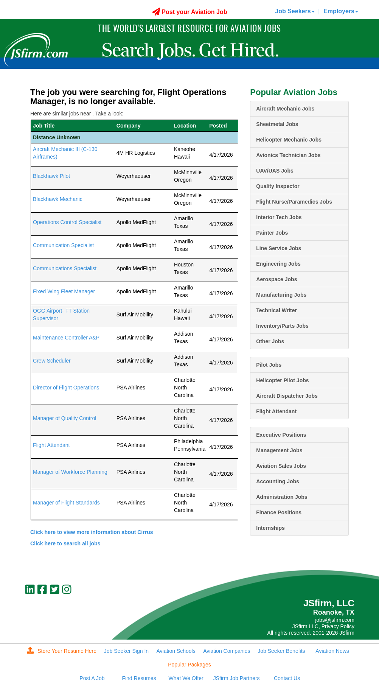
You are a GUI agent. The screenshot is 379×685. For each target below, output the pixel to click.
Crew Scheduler (52, 361)
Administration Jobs (281, 497)
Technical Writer (276, 310)
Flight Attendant (51, 445)
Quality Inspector (277, 186)
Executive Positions (281, 435)
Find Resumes (139, 678)
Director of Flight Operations (66, 388)
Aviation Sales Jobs (281, 466)
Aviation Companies (226, 651)
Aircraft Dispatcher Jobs (287, 396)
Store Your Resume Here (61, 651)
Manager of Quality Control (64, 418)
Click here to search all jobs (65, 543)
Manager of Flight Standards (66, 503)
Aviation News (332, 651)
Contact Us (287, 678)
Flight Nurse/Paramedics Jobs (294, 202)
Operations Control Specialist (67, 222)
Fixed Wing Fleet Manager (64, 291)
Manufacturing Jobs (281, 295)
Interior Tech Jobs (278, 217)
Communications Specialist (64, 268)
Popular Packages (189, 665)
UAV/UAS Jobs (275, 171)
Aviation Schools (175, 651)
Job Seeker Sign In (126, 651)
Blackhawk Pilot (51, 176)
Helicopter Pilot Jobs (282, 380)
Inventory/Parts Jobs (282, 326)
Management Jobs (279, 450)
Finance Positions (278, 512)
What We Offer (186, 678)
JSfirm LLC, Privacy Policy (323, 626)
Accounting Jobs (277, 481)
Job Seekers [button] (294, 11)
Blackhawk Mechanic (57, 199)
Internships (270, 528)
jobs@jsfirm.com (334, 620)
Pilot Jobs (268, 365)
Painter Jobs (272, 233)
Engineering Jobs (278, 264)
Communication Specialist (63, 245)
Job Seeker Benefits (281, 651)
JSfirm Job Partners (236, 678)
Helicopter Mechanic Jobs (289, 140)
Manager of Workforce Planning (70, 472)
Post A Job (91, 678)
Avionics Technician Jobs (288, 155)
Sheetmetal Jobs (277, 124)
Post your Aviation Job (189, 12)
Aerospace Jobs (276, 279)
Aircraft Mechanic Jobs (285, 109)
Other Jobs (270, 341)
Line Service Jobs (278, 248)
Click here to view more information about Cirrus (91, 532)
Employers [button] (340, 11)
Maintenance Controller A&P (66, 338)
